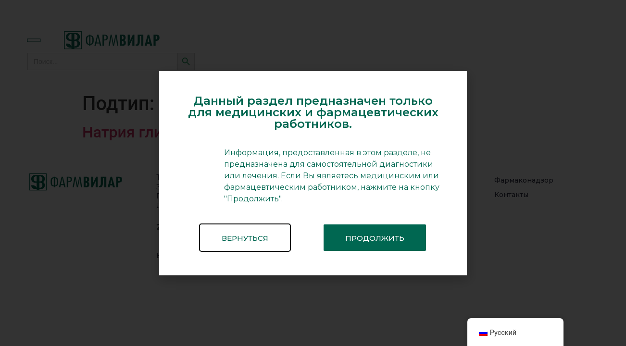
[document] (313, 173)
